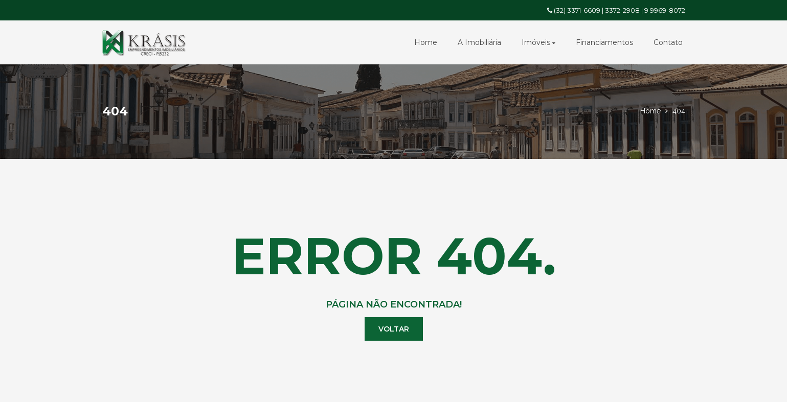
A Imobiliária (479, 42)
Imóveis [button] (538, 42)
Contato (668, 42)
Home (425, 42)
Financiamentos (604, 42)
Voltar (393, 329)
